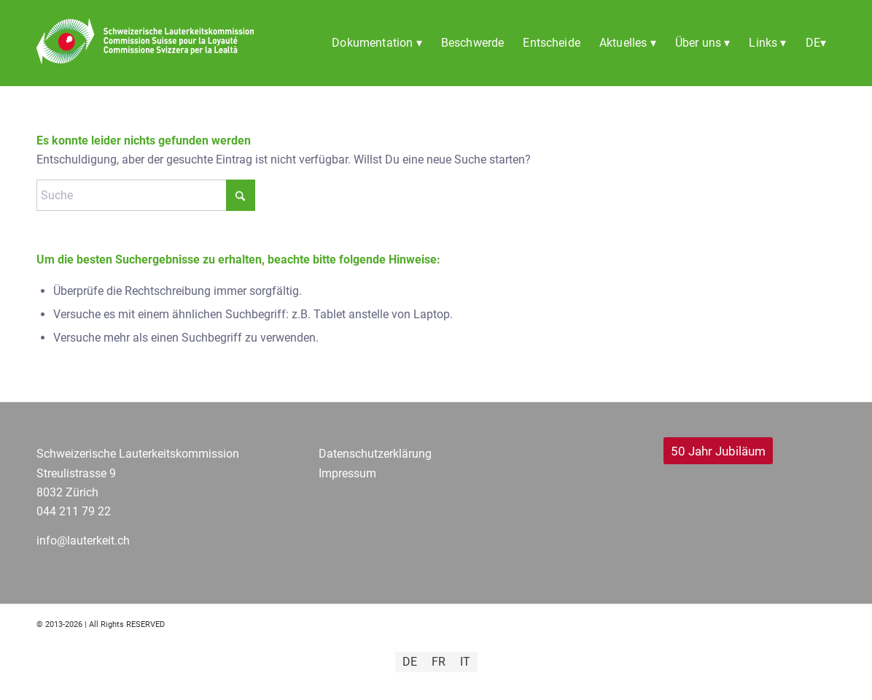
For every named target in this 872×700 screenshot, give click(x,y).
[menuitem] (376, 43)
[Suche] (145, 195)
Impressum (347, 473)
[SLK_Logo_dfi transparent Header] (145, 61)
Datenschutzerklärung (375, 454)
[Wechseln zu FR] (438, 662)
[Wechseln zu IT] (465, 662)
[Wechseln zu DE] (409, 662)
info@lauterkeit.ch (83, 540)
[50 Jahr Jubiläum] (718, 450)
